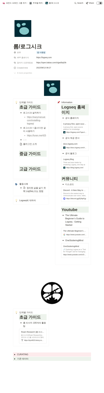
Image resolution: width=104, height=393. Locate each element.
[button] (14, 3)
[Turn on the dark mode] (99, 4)
